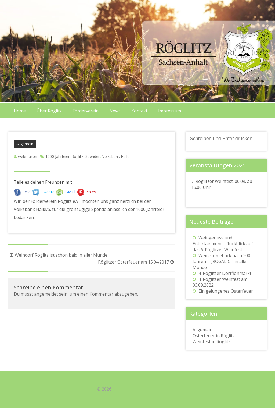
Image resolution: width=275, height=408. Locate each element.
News (115, 111)
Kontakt (139, 111)
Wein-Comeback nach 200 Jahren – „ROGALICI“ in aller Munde (221, 261)
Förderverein (86, 111)
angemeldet (46, 294)
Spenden (92, 156)
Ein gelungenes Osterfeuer (225, 291)
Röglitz (77, 156)
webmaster (28, 156)
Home (20, 111)
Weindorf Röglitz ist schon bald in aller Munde (57, 255)
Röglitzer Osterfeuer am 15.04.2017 (136, 262)
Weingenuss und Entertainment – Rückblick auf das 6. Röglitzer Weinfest (223, 244)
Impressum (169, 111)
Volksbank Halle (115, 156)
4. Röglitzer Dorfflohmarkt (224, 273)
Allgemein (24, 143)
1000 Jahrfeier (57, 156)
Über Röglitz (49, 111)
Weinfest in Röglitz (211, 342)
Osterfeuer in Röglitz (214, 336)
